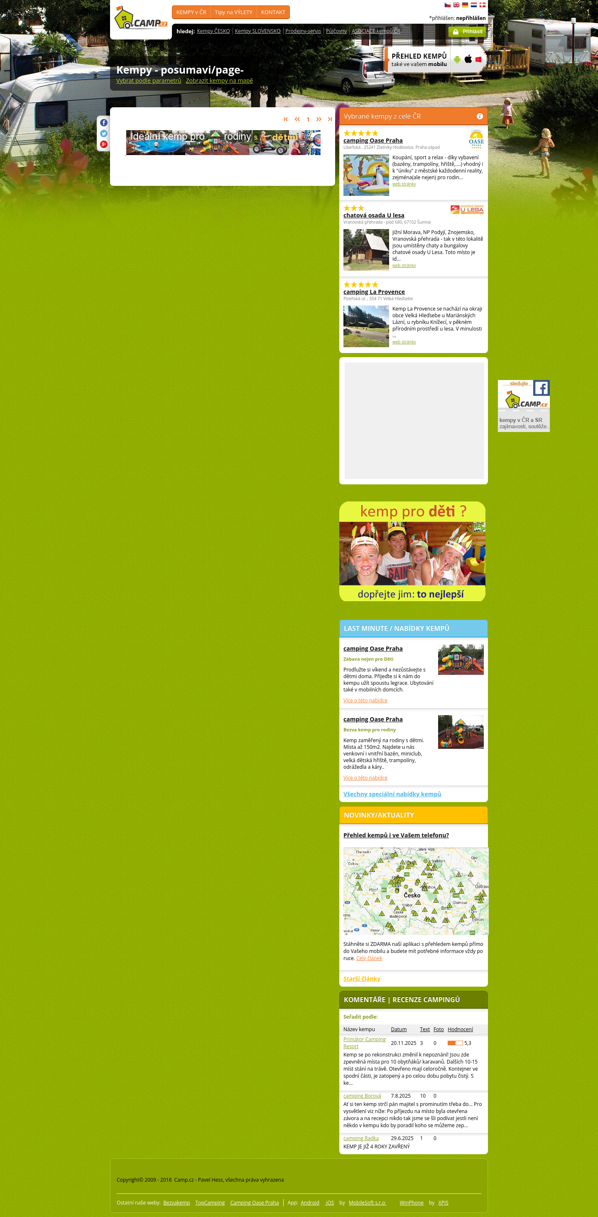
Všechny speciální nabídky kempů (392, 794)
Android (310, 1202)
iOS (329, 1202)
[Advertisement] (523, 250)
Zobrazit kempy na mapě (219, 80)
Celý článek (369, 958)
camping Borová (362, 1095)
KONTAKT (273, 12)
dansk (482, 5)
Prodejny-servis (303, 31)
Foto (439, 1029)
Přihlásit (473, 32)
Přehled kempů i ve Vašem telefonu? (396, 835)
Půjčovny (336, 31)
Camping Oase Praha (254, 1202)
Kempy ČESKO (213, 31)
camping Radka (361, 1138)
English (456, 5)
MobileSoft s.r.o (368, 1202)
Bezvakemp (176, 1202)
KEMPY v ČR (191, 12)
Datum (399, 1029)
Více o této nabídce (365, 700)
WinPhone (412, 1202)
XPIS (443, 1202)
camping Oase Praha (390, 140)
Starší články (361, 978)
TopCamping (210, 1202)
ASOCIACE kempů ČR (376, 31)
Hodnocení (460, 1029)
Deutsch (465, 5)
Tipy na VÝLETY (233, 12)
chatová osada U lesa (390, 215)
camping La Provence (374, 292)
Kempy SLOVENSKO (258, 31)
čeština (447, 5)
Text (425, 1029)
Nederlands (474, 5)
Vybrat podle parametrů (148, 80)
